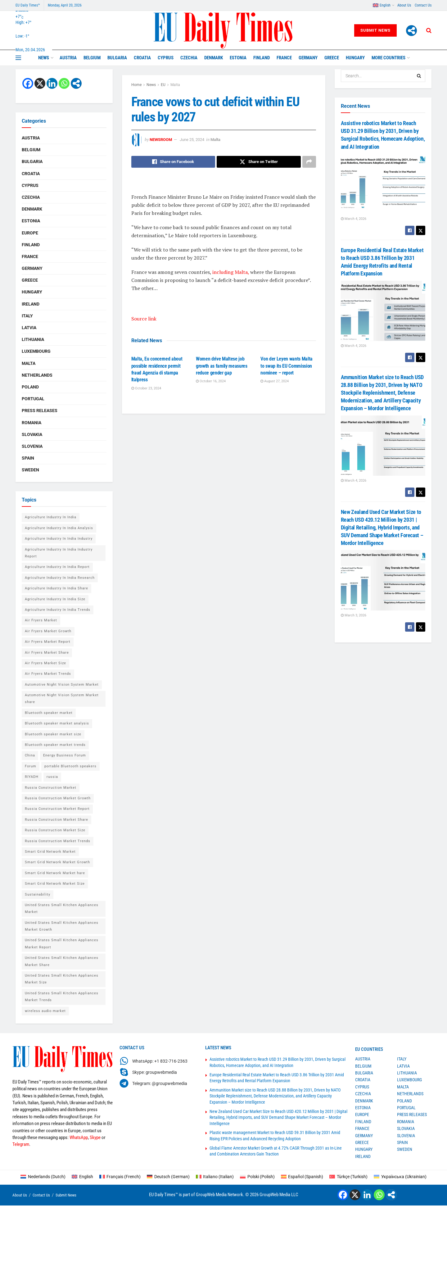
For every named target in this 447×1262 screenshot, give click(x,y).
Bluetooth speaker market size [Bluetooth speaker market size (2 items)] (53, 734)
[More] (411, 30)
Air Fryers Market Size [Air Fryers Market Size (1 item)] (45, 663)
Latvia (29, 327)
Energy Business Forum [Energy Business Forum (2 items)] (64, 755)
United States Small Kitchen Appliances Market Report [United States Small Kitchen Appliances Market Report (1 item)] (61, 943)
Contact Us (423, 5)
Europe (30, 232)
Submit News (375, 30)
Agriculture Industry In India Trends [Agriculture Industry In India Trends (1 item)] (57, 610)
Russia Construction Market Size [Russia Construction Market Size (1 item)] (55, 830)
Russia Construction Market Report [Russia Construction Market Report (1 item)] (57, 809)
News (43, 58)
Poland (30, 386)
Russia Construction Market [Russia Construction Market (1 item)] (50, 788)
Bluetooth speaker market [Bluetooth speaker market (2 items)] (49, 713)
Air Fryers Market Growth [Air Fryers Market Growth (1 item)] (48, 631)
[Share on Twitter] (259, 162)
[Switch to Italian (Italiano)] (215, 1177)
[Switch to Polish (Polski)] (257, 1177)
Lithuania (33, 339)
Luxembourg (36, 351)
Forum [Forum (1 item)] (30, 766)
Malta (175, 85)
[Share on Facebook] (173, 162)
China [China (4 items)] (30, 755)
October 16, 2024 (211, 381)
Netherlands (37, 375)
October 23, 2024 (146, 388)
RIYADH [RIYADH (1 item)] (31, 777)
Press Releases (39, 410)
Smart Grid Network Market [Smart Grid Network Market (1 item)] (50, 852)
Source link (143, 318)
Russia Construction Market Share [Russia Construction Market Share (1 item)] (56, 820)
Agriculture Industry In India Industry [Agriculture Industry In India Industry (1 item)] (59, 539)
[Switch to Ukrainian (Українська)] (400, 1177)
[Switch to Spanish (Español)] (302, 1177)
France (284, 58)
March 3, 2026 (353, 615)
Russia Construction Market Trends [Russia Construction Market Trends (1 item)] (57, 841)
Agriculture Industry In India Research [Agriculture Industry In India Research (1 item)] (60, 578)
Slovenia (32, 446)
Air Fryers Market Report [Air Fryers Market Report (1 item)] (47, 642)
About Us (404, 5)
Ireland (30, 304)
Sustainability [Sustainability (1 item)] (37, 894)
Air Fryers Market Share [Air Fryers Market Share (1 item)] (47, 653)
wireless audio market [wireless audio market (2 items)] (45, 1011)
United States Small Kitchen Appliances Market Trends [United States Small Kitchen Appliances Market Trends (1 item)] (61, 996)
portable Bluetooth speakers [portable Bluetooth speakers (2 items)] (70, 766)
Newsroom (161, 139)
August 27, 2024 (274, 381)
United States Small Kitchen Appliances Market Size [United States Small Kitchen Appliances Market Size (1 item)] (61, 979)
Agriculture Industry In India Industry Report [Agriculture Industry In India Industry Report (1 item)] (59, 552)
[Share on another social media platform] (309, 162)
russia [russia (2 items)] (52, 777)
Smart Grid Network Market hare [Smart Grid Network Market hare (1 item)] (55, 873)
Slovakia (32, 434)
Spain (28, 458)
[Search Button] (428, 30)
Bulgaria (117, 58)
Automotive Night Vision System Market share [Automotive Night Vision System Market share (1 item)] (62, 698)
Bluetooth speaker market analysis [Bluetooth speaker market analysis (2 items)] (57, 723)
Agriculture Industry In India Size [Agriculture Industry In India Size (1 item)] (55, 599)
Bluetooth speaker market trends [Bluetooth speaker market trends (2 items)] (55, 745)
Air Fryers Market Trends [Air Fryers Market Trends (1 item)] (48, 674)
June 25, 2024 (192, 139)
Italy (27, 315)
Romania (31, 422)
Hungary (355, 58)
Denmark (213, 58)
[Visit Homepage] (223, 30)
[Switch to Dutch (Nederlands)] (43, 1177)
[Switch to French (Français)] (120, 1177)
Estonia (238, 58)
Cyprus (166, 58)
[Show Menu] (18, 58)
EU (163, 85)
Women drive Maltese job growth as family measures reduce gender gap (221, 366)
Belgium (92, 58)
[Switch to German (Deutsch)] (168, 1177)
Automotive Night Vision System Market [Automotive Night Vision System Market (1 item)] (62, 685)
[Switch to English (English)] (82, 1177)
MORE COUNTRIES (388, 58)
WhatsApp (79, 1137)
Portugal (33, 398)
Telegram (20, 1144)
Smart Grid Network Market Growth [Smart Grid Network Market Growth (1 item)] (57, 862)
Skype (95, 1137)
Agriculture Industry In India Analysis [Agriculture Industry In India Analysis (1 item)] (59, 528)
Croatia (142, 58)
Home (136, 85)
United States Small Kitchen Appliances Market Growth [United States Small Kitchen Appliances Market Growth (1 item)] (61, 926)
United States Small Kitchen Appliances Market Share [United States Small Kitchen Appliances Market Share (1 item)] (61, 961)
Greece (331, 58)
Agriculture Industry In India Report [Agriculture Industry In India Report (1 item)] (57, 567)
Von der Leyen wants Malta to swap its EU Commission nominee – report (286, 366)
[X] (39, 83)
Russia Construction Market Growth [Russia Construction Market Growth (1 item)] (58, 798)
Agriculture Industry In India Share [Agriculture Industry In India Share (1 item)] (56, 588)
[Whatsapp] (64, 83)
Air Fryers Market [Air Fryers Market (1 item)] (41, 620)
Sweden (30, 469)
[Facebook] (27, 83)
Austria (68, 58)
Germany (308, 58)
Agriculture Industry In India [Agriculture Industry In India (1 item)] (50, 517)
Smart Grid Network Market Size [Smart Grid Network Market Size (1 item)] (55, 884)
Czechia (188, 58)
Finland (261, 58)
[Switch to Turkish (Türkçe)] (348, 1177)
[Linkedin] (52, 83)
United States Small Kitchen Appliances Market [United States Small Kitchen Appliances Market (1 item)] (61, 908)
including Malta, (230, 272)
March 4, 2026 (353, 219)
